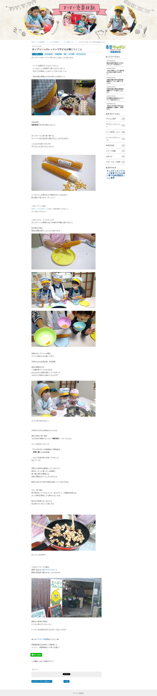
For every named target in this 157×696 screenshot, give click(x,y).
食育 (65, 54)
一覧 (66, 681)
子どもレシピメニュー (115, 126)
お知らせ (115, 157)
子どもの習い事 (48, 54)
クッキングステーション (115, 140)
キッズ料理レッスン (69, 42)
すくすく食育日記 (54, 42)
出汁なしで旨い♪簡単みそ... (41, 681)
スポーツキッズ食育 (40, 639)
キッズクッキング (81, 54)
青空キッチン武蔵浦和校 (38, 42)
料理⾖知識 (115, 146)
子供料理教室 (58, 54)
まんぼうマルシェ (45, 570)
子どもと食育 (115, 119)
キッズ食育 (71, 54)
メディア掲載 (115, 152)
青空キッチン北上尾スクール (39, 209)
